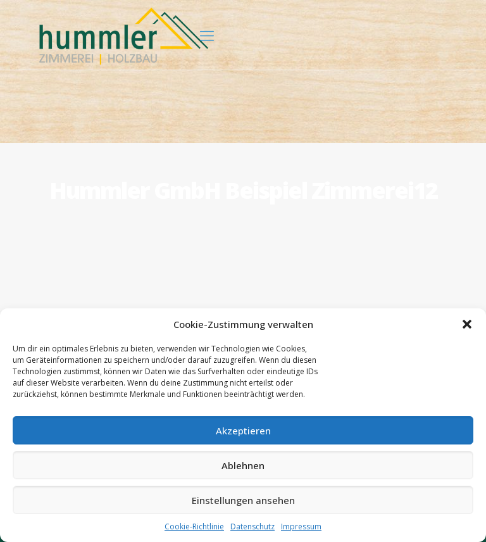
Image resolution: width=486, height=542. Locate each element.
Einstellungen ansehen (243, 500)
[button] (467, 324)
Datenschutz (252, 526)
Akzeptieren (243, 430)
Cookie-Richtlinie (194, 526)
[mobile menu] (207, 35)
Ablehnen (243, 465)
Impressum (301, 526)
